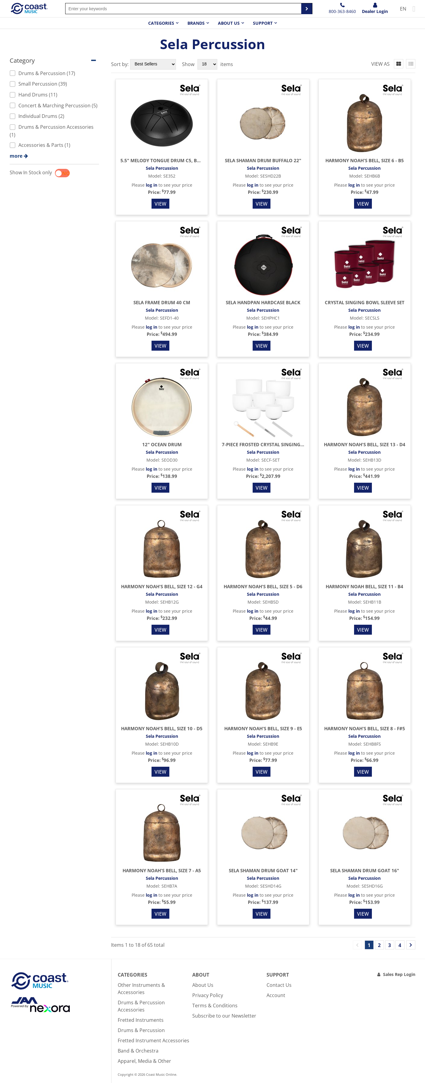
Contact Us (279, 985)
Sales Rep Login (399, 974)
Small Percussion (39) (38, 84)
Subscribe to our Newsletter (224, 1015)
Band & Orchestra (138, 1050)
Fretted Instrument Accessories (153, 1040)
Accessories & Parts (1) (40, 145)
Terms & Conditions (215, 1005)
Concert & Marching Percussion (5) (53, 105)
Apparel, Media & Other (144, 1061)
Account (276, 995)
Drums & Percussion (141, 1030)
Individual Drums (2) (37, 116)
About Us (202, 985)
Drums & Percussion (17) (42, 73)
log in (151, 185)
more (16, 156)
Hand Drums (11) (33, 94)
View (160, 203)
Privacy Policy (207, 995)
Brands (196, 23)
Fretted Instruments (141, 1020)
